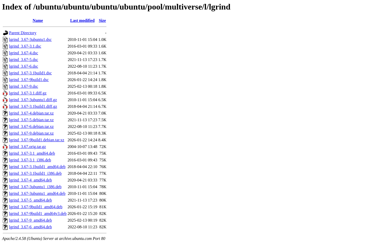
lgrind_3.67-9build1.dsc (29, 79)
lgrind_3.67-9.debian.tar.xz (31, 133)
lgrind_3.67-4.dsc (23, 53)
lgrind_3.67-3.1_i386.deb (30, 160)
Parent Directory (22, 33)
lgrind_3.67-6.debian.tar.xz (31, 126)
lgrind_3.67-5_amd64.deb (30, 200)
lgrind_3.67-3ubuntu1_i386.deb (35, 187)
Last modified (82, 20)
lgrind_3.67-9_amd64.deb (30, 220)
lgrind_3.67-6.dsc (23, 66)
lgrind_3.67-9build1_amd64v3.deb (38, 213)
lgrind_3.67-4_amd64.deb (30, 180)
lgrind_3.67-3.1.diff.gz (27, 93)
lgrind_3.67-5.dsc (23, 59)
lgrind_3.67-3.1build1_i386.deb (35, 173)
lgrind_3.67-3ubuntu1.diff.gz (33, 100)
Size (102, 20)
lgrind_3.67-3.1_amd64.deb (32, 153)
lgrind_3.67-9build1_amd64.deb (35, 207)
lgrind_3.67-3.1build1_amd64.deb (37, 166)
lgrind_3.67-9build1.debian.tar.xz (36, 140)
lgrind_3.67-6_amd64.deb (30, 227)
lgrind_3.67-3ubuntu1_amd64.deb (37, 193)
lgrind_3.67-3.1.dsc (25, 46)
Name (38, 20)
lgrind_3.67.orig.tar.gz (27, 146)
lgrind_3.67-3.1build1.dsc (30, 73)
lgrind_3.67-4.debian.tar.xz (31, 113)
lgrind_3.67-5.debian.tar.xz (31, 120)
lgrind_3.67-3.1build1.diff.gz (33, 106)
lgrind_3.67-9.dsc (23, 86)
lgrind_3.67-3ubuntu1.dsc (30, 39)
